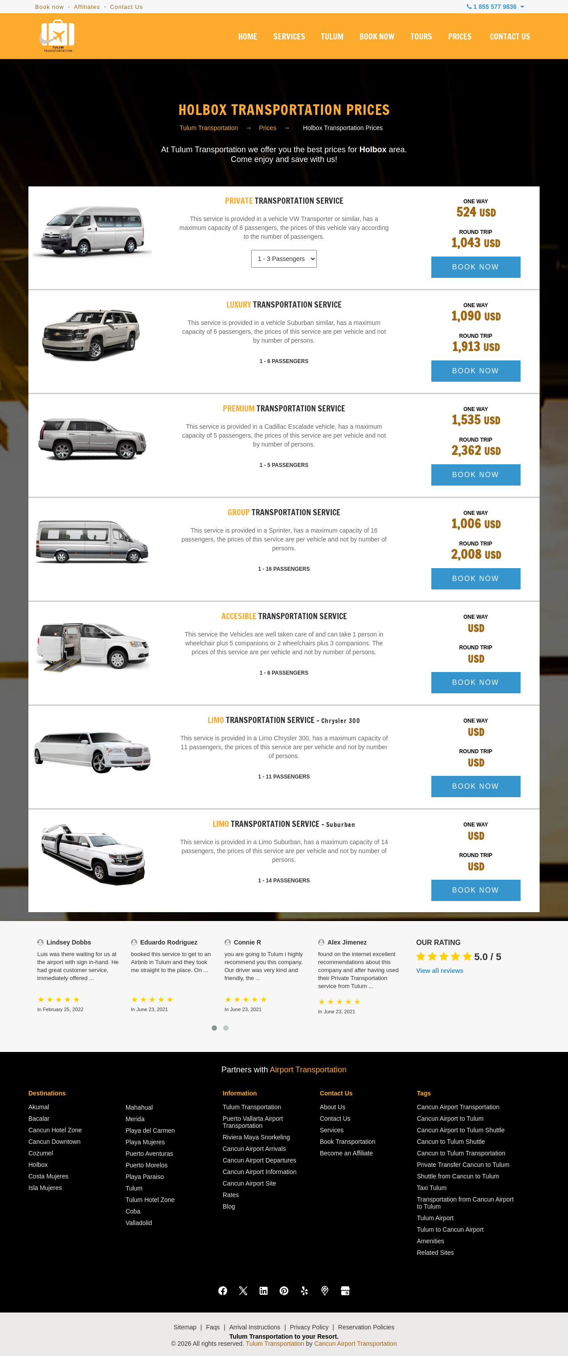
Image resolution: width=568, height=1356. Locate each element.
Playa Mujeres (145, 1142)
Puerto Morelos (147, 1165)
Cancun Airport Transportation (458, 1107)
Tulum (134, 1188)
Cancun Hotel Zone (55, 1130)
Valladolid (139, 1222)
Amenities (430, 1241)
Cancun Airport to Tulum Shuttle (461, 1130)
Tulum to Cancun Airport (450, 1229)
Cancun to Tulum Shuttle (451, 1141)
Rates (231, 1194)
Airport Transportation (308, 1069)
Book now (49, 7)
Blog (229, 1206)
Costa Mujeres (48, 1176)
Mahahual (139, 1107)
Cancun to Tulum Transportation (461, 1153)
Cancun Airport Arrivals (254, 1148)
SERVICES (289, 37)
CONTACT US (510, 37)
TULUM (332, 37)
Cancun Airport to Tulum (450, 1118)
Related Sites (435, 1252)
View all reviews (439, 970)
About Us (333, 1107)
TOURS (421, 37)
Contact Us (126, 7)
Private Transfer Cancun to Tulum (463, 1164)
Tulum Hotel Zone (150, 1199)
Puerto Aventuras (149, 1153)
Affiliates (87, 7)
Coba (133, 1211)
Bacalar (38, 1118)
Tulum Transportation (209, 127)
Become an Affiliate (346, 1153)
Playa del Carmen (150, 1130)
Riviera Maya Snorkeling (256, 1137)
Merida (135, 1119)
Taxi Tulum (432, 1187)
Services (332, 1130)
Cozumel (40, 1153)
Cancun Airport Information (260, 1171)
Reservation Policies (366, 1327)
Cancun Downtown (54, 1141)
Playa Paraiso (145, 1176)
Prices (267, 127)
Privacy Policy (309, 1327)
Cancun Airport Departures (259, 1160)
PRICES (460, 37)
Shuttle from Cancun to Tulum (458, 1176)
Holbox (38, 1164)
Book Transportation (347, 1141)
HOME (247, 37)
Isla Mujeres (45, 1187)
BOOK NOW (376, 37)
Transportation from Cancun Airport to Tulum (465, 1203)
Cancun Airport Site (249, 1183)
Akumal (38, 1107)
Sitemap (185, 1327)
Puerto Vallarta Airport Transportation (253, 1122)
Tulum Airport (435, 1218)
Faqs (213, 1327)
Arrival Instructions (254, 1327)
